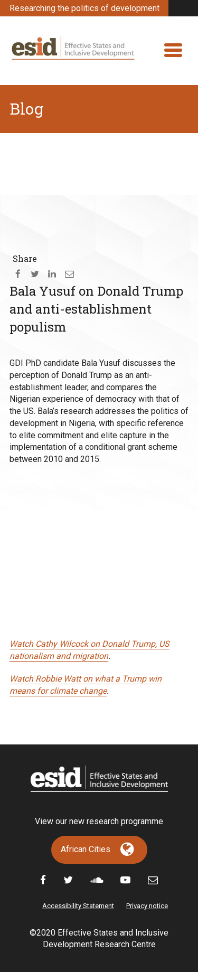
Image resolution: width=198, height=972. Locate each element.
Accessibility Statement (78, 906)
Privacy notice (147, 906)
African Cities (85, 849)
